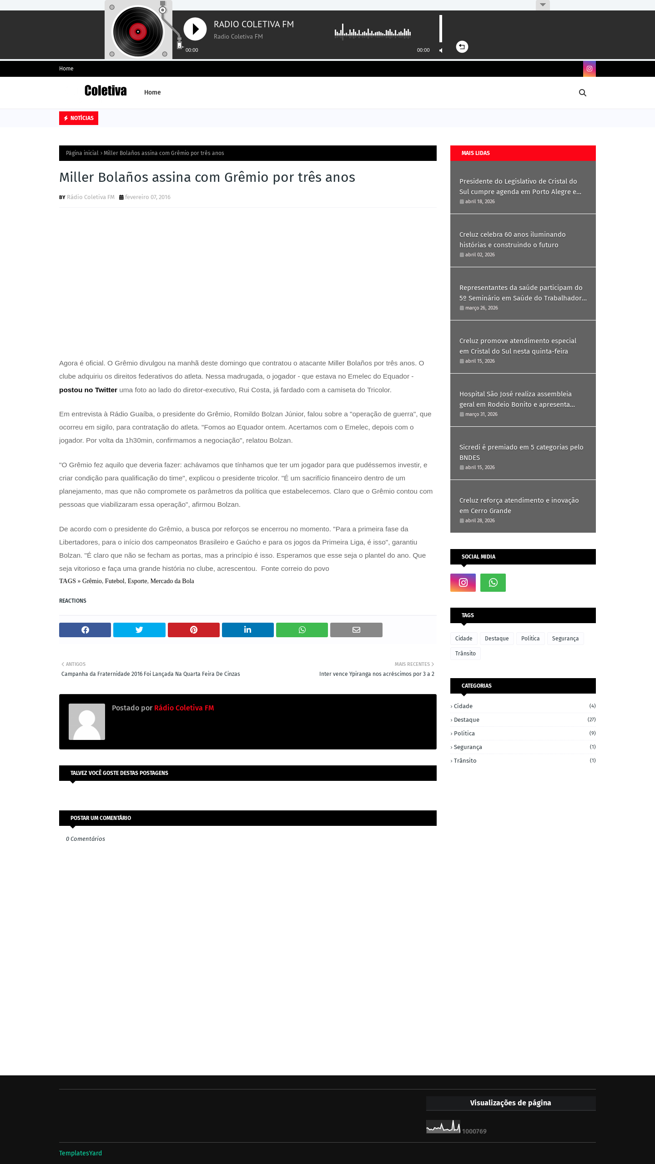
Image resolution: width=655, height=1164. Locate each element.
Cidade (464, 638)
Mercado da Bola (172, 581)
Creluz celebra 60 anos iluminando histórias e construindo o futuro (512, 239)
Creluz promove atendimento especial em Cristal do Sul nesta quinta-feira (517, 346)
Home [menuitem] (152, 92)
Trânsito (465, 653)
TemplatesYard (80, 1153)
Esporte (137, 581)
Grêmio (92, 581)
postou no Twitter (88, 390)
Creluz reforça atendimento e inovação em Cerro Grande (519, 505)
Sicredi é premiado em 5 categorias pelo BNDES (521, 452)
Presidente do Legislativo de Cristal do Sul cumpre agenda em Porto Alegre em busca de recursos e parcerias (520, 187)
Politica (530, 638)
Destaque (497, 638)
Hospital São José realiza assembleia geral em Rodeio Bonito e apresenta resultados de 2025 (515, 400)
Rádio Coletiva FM (91, 197)
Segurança (565, 638)
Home (66, 68)
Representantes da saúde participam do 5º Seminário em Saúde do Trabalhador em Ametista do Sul (521, 293)
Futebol (115, 581)
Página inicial (82, 153)
